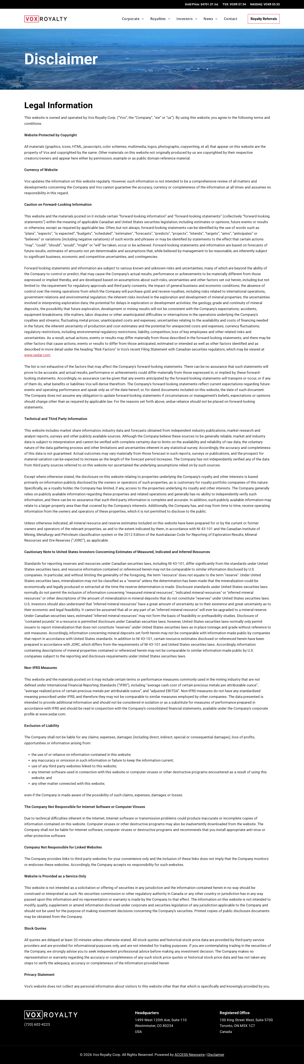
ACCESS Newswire (190, 1054)
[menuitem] (130, 19)
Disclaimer (215, 1054)
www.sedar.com (37, 355)
